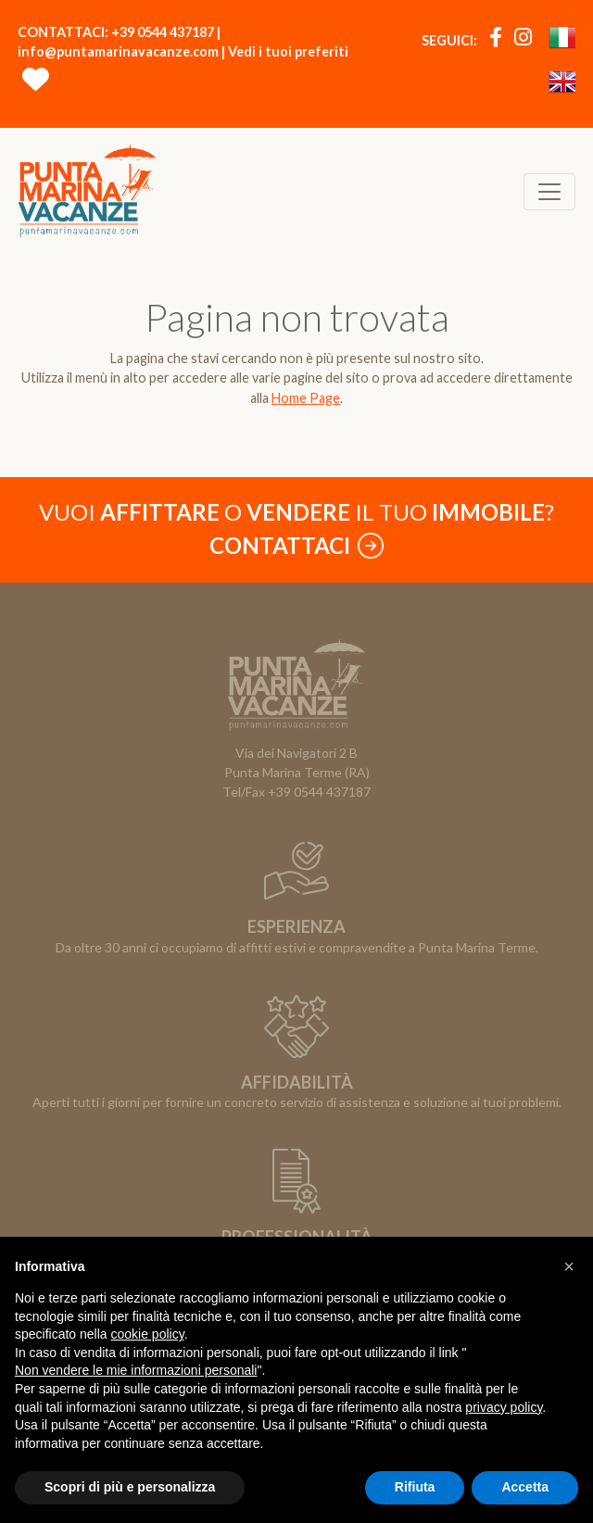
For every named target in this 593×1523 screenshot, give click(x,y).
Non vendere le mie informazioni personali (136, 1370)
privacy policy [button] (503, 1407)
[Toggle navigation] (549, 191)
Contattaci (296, 545)
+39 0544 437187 (162, 32)
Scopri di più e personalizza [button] (129, 1486)
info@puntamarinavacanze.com (118, 51)
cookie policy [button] (147, 1334)
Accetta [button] (525, 1486)
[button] (569, 1266)
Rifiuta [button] (415, 1486)
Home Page (305, 398)
